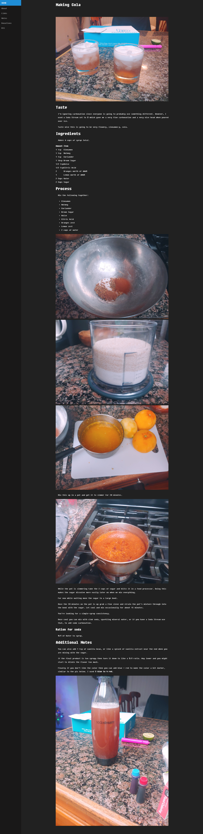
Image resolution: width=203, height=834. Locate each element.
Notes (4, 18)
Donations (6, 23)
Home (4, 3)
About (4, 8)
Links (4, 13)
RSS (3, 28)
